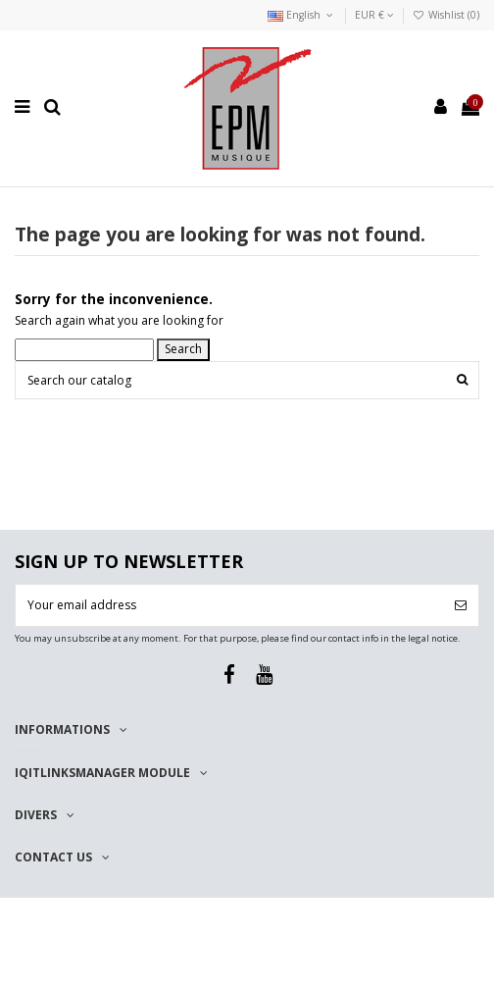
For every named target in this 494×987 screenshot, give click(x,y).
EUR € (374, 15)
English (302, 15)
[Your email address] (229, 605)
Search (183, 348)
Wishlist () (446, 15)
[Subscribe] (460, 605)
